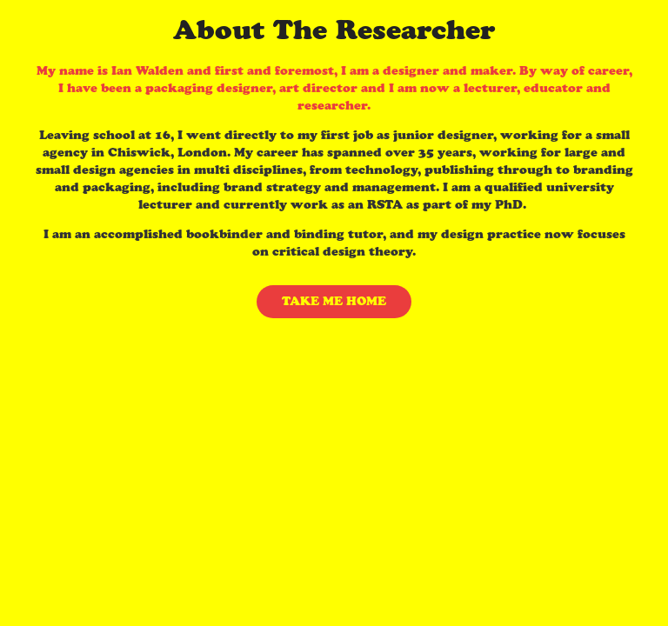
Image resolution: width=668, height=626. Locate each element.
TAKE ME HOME (334, 301)
